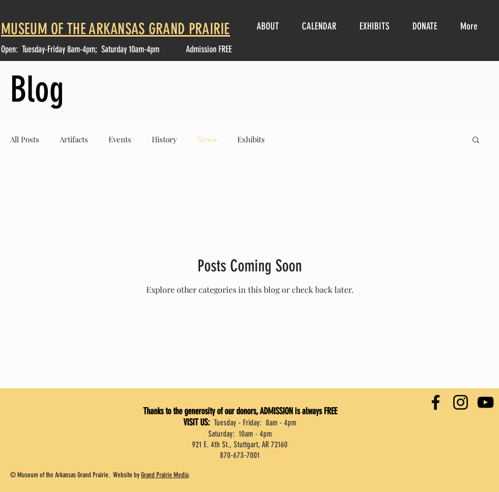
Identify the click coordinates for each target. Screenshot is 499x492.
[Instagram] (460, 402)
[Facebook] (436, 402)
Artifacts (74, 139)
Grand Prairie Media (164, 475)
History (164, 139)
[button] (476, 140)
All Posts (24, 139)
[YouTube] (485, 402)
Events (119, 139)
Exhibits (251, 139)
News (207, 139)
